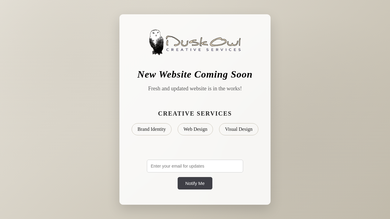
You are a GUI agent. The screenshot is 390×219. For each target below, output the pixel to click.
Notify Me (194, 183)
